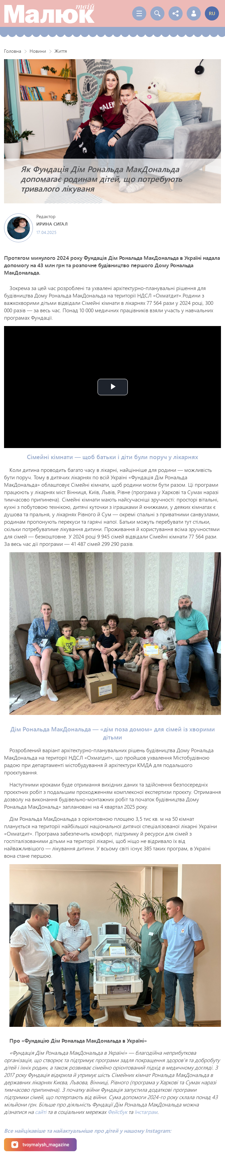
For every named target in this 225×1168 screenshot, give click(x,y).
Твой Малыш (49, 13)
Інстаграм (146, 1111)
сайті (40, 1111)
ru (212, 13)
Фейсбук (117, 1111)
